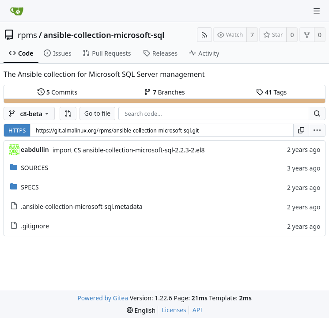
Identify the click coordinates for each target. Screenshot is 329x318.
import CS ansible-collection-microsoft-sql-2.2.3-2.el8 (129, 150)
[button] (68, 113)
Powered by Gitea (102, 298)
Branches (164, 92)
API (197, 310)
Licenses (174, 310)
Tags (271, 92)
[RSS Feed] (204, 34)
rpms (27, 34)
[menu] (317, 130)
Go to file (97, 113)
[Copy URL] (301, 130)
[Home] (16, 11)
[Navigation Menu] (317, 11)
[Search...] (317, 113)
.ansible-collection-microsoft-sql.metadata (81, 206)
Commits (57, 92)
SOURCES (34, 167)
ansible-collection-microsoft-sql (103, 34)
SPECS (29, 187)
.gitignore (35, 226)
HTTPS (17, 130)
